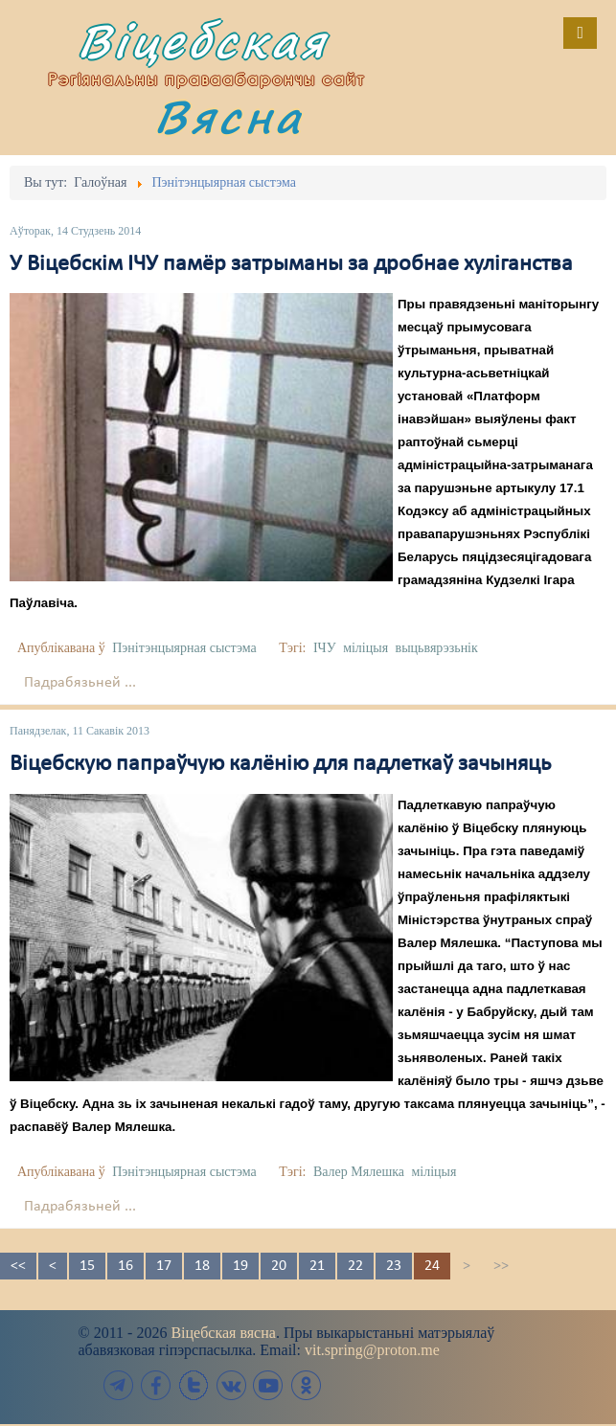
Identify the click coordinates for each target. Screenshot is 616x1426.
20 (278, 1266)
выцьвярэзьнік (437, 648)
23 (393, 1266)
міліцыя (365, 648)
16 (125, 1266)
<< (18, 1266)
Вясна (229, 116)
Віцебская (203, 41)
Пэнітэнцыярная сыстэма (184, 648)
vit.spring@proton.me (372, 1350)
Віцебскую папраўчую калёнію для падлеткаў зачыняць (280, 764)
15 (87, 1266)
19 (240, 1266)
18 (202, 1266)
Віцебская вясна (223, 1332)
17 (163, 1266)
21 (317, 1266)
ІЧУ (324, 648)
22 (355, 1266)
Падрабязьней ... (80, 682)
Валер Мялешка (358, 1172)
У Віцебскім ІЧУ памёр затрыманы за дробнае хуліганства (291, 264)
